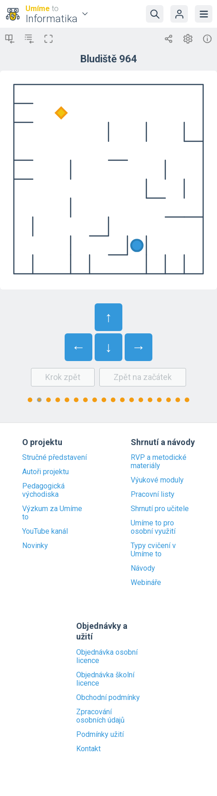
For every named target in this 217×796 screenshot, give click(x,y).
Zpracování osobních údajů (100, 716)
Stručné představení (54, 457)
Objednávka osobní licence (107, 656)
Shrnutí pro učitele (160, 509)
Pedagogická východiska (43, 490)
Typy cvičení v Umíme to (153, 550)
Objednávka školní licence (105, 679)
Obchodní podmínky (108, 697)
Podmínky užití (100, 734)
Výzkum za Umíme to (52, 513)
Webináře (146, 583)
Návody (143, 568)
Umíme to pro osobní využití (153, 527)
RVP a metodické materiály (159, 461)
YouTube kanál (45, 531)
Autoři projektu (45, 472)
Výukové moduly (157, 480)
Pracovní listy (153, 494)
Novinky (35, 546)
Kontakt (88, 749)
